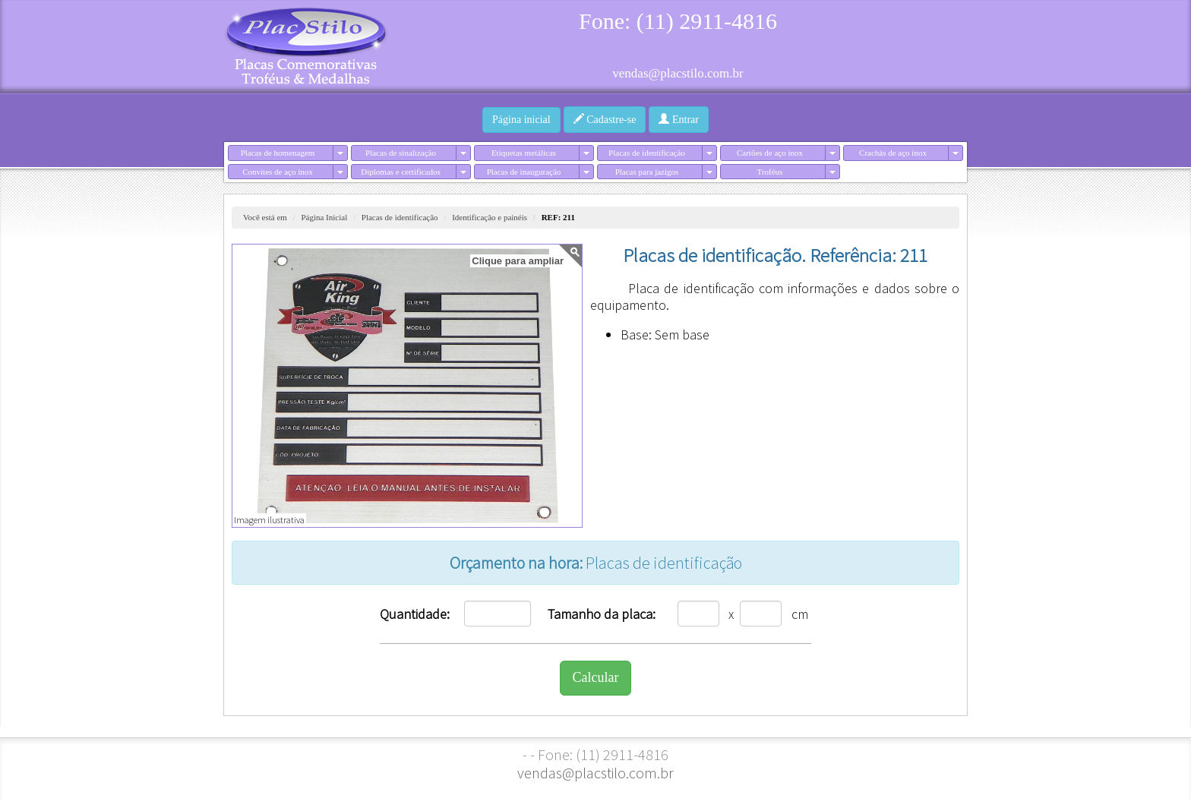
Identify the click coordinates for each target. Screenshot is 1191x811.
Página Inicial (324, 217)
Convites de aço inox (277, 171)
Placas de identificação (646, 152)
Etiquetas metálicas (523, 152)
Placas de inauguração (524, 171)
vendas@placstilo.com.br (677, 73)
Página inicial (521, 119)
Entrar (678, 118)
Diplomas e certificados (400, 171)
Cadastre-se (605, 118)
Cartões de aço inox (770, 152)
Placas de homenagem (278, 152)
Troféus (770, 171)
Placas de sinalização (400, 152)
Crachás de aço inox (893, 152)
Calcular (596, 677)
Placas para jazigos (647, 171)
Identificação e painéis (489, 217)
